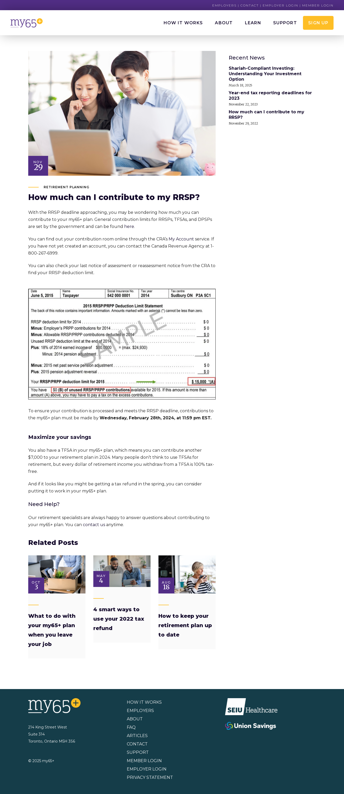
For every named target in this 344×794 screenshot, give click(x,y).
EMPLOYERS (140, 710)
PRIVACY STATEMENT (150, 777)
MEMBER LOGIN (144, 760)
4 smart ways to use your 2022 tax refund (118, 618)
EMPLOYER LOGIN (147, 769)
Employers (224, 5)
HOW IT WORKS (144, 702)
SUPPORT (138, 752)
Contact (249, 5)
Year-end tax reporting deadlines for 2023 (270, 95)
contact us (94, 524)
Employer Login (280, 5)
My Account (181, 239)
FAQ (131, 727)
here (129, 226)
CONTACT (137, 744)
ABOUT (135, 718)
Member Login (318, 5)
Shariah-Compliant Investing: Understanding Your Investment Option (265, 74)
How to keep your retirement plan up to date (185, 625)
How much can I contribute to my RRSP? (266, 114)
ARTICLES (137, 735)
